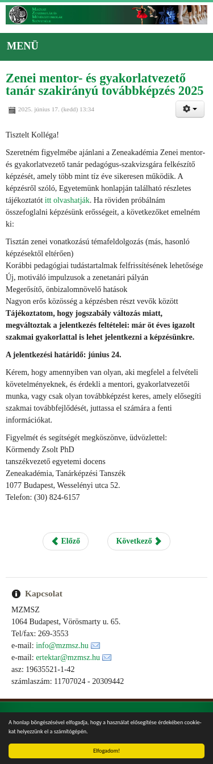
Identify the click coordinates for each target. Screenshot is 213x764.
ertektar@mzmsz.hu (68, 657)
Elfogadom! (106, 750)
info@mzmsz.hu (62, 645)
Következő (138, 541)
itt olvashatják (66, 200)
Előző (65, 541)
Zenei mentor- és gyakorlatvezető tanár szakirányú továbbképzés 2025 (105, 84)
